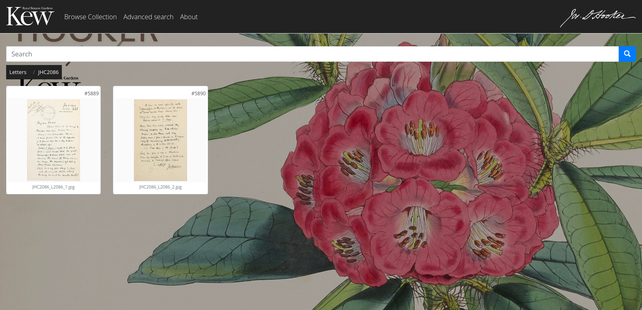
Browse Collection (90, 16)
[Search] (627, 54)
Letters (18, 72)
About (189, 16)
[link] (91, 93)
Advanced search (148, 16)
